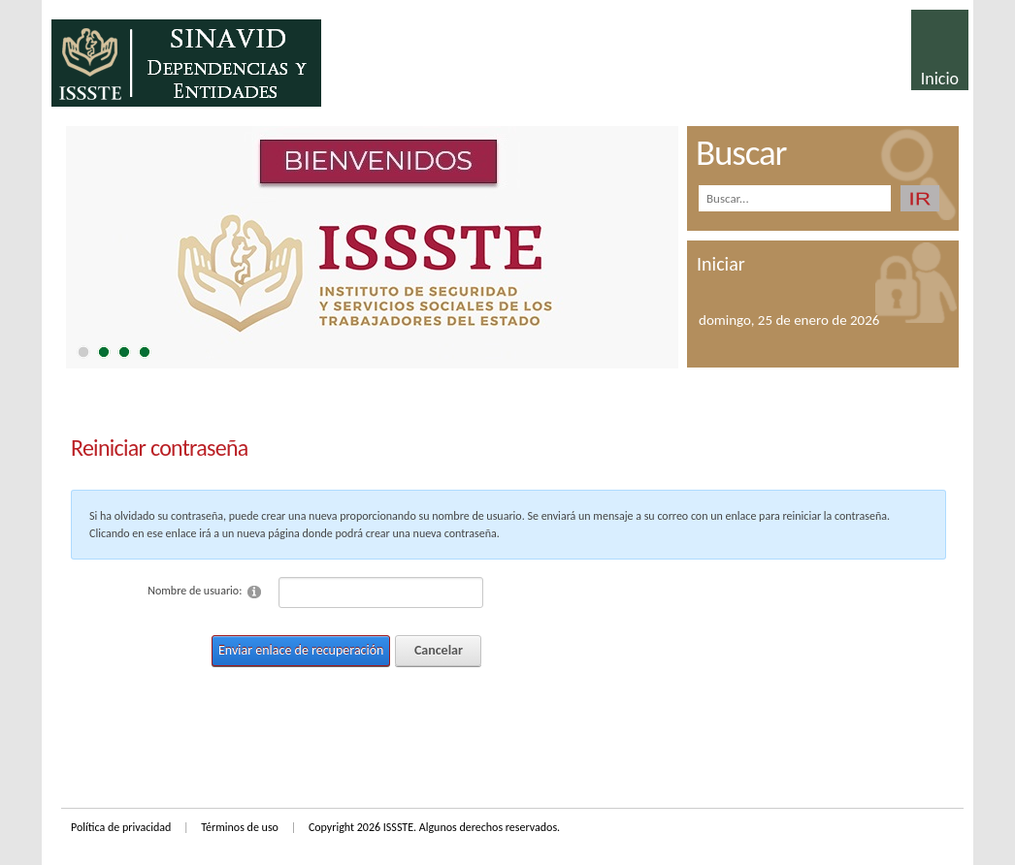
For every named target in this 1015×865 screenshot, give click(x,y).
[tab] (83, 352)
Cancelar (438, 650)
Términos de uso (239, 827)
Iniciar (721, 263)
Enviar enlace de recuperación (300, 650)
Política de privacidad (121, 827)
